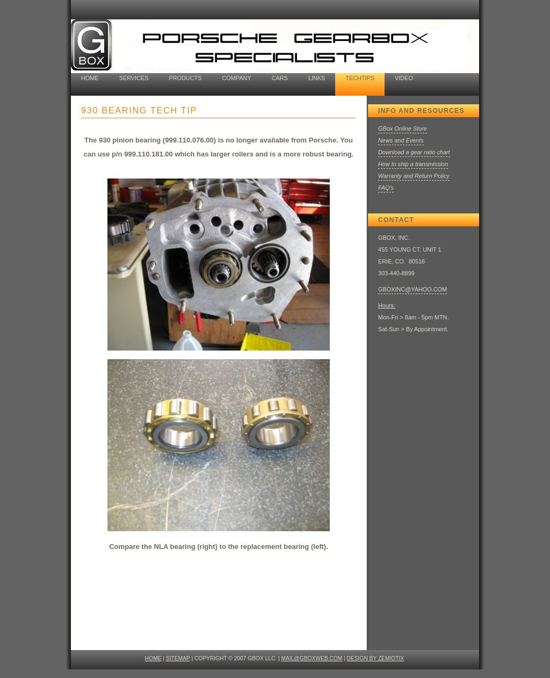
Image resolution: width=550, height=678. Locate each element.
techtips (359, 78)
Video (404, 78)
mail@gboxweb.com (312, 658)
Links (316, 78)
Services (134, 78)
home (90, 78)
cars (280, 78)
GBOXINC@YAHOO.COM (412, 289)
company (236, 78)
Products (185, 78)
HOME (153, 658)
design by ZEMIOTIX (375, 658)
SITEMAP (178, 658)
